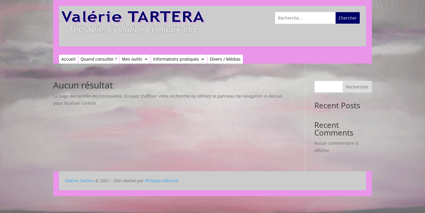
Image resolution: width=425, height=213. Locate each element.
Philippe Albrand (161, 180)
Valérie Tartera (79, 180)
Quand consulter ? (99, 59)
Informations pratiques (176, 59)
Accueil (68, 59)
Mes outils (132, 59)
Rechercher (357, 87)
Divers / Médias (225, 59)
